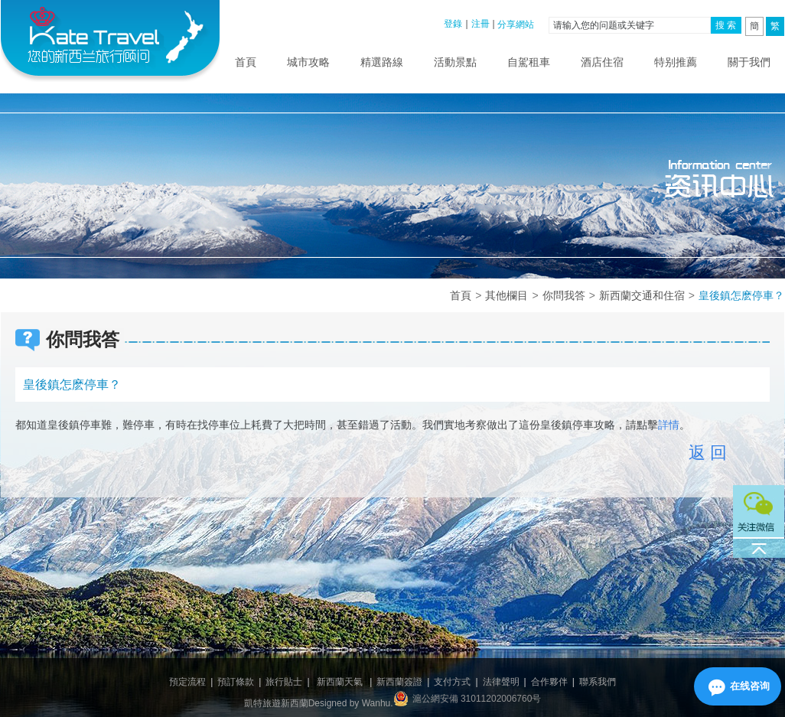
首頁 (245, 62)
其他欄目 (506, 295)
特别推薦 (675, 62)
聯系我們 (597, 681)
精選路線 (381, 62)
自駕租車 (528, 62)
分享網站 (515, 24)
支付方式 (452, 681)
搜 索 (725, 25)
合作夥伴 (549, 681)
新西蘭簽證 (399, 681)
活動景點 (455, 62)
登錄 (453, 23)
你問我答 (563, 295)
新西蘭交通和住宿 (642, 295)
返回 (710, 452)
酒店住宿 (602, 62)
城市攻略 (308, 62)
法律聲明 (501, 681)
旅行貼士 (283, 681)
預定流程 (187, 681)
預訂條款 (235, 681)
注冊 (480, 23)
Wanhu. (377, 703)
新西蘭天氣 (340, 681)
